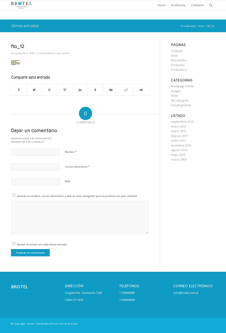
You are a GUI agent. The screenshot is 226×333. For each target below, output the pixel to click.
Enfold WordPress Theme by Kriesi (57, 323)
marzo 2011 (178, 131)
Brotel (31, 323)
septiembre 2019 (182, 122)
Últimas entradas (25, 26)
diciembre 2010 (181, 145)
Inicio (201, 26)
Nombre (71, 152)
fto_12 (17, 46)
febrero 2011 (179, 136)
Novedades (179, 60)
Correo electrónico (77, 166)
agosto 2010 (179, 150)
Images (176, 91)
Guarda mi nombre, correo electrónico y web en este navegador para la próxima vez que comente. (77, 196)
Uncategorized (181, 105)
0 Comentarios (46, 53)
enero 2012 (178, 126)
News (175, 96)
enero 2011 (178, 140)
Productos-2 (179, 70)
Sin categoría (179, 100)
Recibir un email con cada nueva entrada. (42, 244)
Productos (178, 65)
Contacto (177, 51)
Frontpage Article (182, 86)
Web (67, 181)
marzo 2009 (178, 159)
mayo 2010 (178, 155)
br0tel (65, 53)
